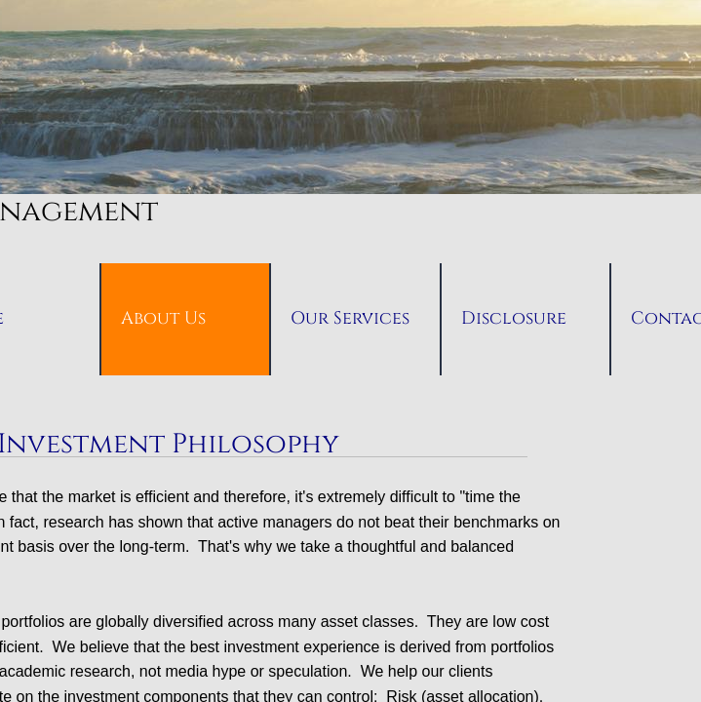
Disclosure (513, 318)
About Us (163, 318)
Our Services (350, 318)
